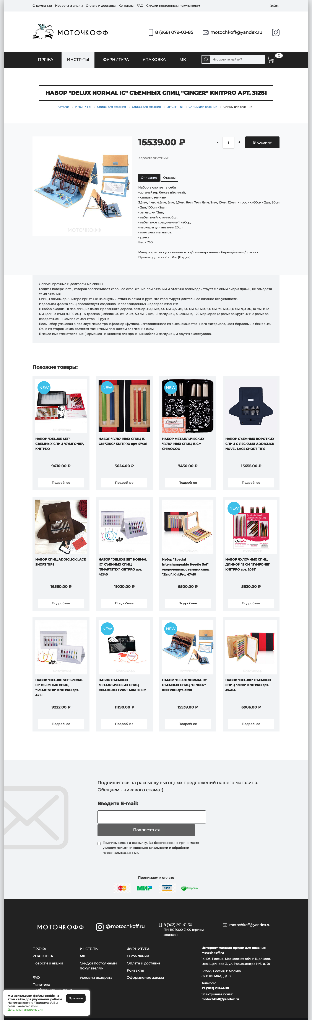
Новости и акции (69, 6)
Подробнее (61, 483)
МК (182, 59)
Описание (149, 178)
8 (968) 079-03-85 (174, 32)
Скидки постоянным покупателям (173, 6)
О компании (42, 6)
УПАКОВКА (154, 59)
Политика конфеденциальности (52, 979)
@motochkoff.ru (125, 919)
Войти (275, 6)
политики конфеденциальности (142, 840)
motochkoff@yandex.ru (236, 32)
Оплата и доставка (100, 6)
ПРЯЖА (45, 59)
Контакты (126, 6)
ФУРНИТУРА (116, 59)
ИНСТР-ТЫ (78, 59)
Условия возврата (96, 970)
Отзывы (169, 178)
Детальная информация (25, 1009)
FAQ (139, 6)
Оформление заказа (145, 970)
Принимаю (76, 998)
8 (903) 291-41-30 (190, 923)
